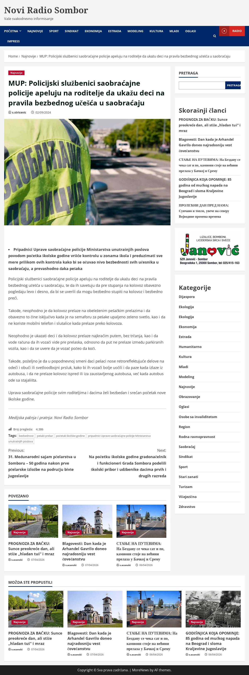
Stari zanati (188, 477)
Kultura (156, 31)
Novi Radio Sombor (46, 10)
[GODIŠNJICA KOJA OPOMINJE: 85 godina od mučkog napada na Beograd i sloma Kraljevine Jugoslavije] (213, 609)
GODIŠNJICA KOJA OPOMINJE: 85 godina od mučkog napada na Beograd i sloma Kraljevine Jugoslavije (213, 641)
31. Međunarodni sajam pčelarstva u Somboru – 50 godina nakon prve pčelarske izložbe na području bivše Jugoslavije (47, 462)
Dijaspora (187, 296)
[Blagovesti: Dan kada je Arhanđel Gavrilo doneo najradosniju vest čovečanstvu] (87, 521)
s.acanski (17, 559)
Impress (13, 41)
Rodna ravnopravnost (197, 437)
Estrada (114, 31)
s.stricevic (19, 112)
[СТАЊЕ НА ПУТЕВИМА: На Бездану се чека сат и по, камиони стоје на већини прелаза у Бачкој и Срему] (141, 521)
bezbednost (26, 436)
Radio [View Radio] (230, 31)
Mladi (174, 31)
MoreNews (140, 670)
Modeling (135, 31)
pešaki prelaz (45, 436)
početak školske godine (70, 436)
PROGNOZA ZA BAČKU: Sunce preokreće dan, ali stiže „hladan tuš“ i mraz (31, 548)
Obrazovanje (189, 396)
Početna (11, 31)
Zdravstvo (187, 506)
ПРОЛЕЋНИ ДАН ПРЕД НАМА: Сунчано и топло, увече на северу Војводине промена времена (204, 211)
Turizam (186, 487)
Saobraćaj (187, 446)
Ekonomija (93, 31)
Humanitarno (190, 346)
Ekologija (186, 307)
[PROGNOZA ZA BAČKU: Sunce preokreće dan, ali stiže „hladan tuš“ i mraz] (33, 521)
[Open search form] (214, 36)
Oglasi (190, 31)
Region (184, 427)
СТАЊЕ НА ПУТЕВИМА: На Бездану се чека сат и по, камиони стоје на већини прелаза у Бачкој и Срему (140, 551)
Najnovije (35, 31)
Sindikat (72, 31)
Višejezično (187, 496)
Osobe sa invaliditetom (198, 417)
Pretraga (188, 73)
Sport (54, 31)
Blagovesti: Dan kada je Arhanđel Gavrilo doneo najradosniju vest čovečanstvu (84, 551)
